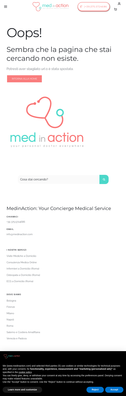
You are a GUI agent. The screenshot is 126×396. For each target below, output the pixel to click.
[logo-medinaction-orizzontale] (50, 1)
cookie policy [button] (25, 372)
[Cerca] (104, 179)
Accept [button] (114, 389)
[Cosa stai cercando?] (58, 179)
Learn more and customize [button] (22, 389)
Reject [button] (95, 389)
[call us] (94, 6)
